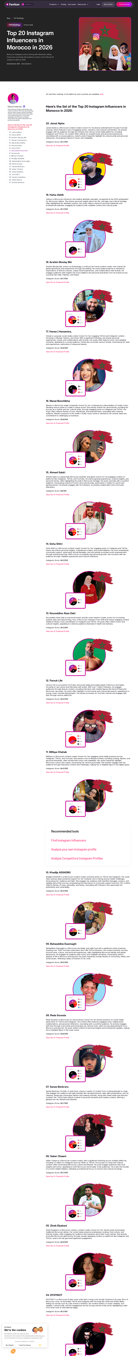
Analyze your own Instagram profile (73, 849)
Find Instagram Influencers (68, 840)
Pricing (63, 4)
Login (98, 4)
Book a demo (108, 4)
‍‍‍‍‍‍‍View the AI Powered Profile (57, 146)
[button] (28, 4)
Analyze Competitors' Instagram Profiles (77, 858)
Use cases (72, 4)
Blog (8, 18)
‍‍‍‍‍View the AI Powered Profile (57, 1176)
